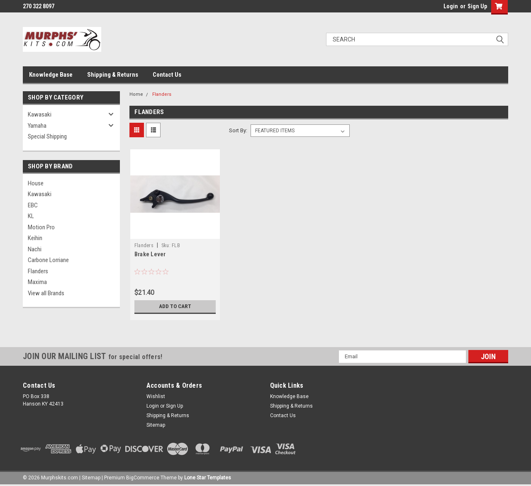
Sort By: (238, 130)
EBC (33, 205)
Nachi (34, 249)
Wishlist (155, 396)
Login (450, 6)
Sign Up (477, 6)
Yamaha (37, 125)
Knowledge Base (51, 74)
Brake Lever (150, 254)
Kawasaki (39, 114)
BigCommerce (142, 478)
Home (136, 94)
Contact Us (167, 74)
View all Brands (46, 293)
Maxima (37, 282)
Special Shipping (47, 136)
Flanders (38, 271)
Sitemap (155, 425)
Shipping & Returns (112, 74)
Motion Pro (41, 227)
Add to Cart (174, 306)
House (36, 183)
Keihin (35, 238)
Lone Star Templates (207, 478)
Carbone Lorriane (48, 260)
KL (31, 216)
